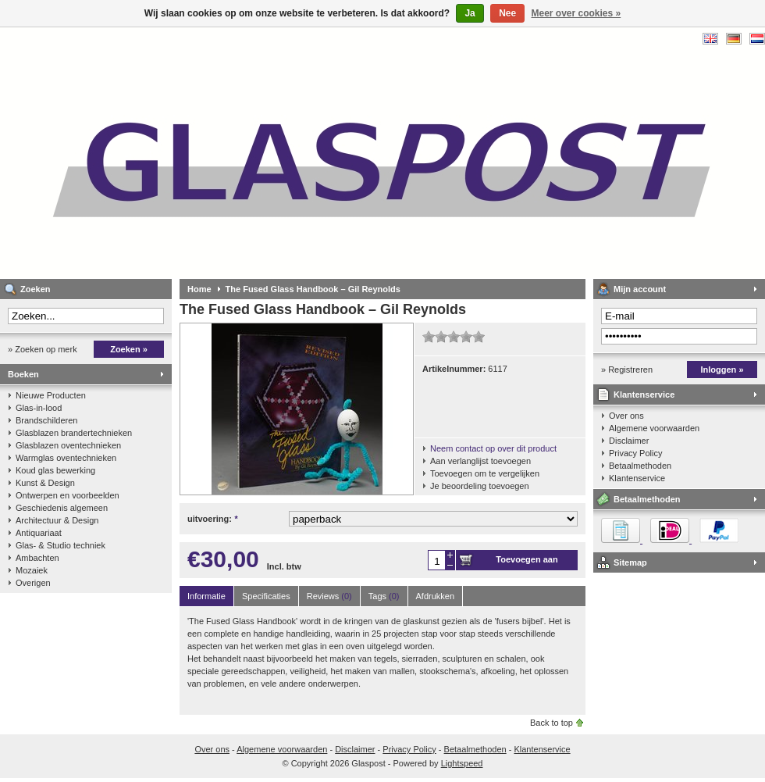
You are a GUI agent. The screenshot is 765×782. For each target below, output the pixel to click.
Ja (469, 13)
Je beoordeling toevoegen (479, 486)
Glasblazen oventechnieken (68, 445)
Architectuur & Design (57, 520)
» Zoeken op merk (42, 349)
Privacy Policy (635, 453)
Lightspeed (462, 763)
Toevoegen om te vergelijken (484, 473)
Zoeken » (129, 349)
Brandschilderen (47, 420)
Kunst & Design (45, 482)
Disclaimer (629, 440)
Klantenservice (644, 394)
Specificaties (266, 596)
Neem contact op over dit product (493, 448)
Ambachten (37, 557)
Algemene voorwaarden (654, 428)
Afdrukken (435, 596)
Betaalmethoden (640, 465)
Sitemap (630, 562)
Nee (507, 13)
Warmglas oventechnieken (66, 457)
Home (199, 289)
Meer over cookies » (576, 13)
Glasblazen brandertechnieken (74, 432)
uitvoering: (212, 518)
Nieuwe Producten (51, 395)
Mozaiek (32, 570)
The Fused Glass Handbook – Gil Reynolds (313, 289)
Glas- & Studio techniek (60, 545)
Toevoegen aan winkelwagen (526, 562)
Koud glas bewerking (55, 470)
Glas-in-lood (39, 407)
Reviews (329, 596)
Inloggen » (722, 369)
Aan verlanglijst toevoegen (480, 461)
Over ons (626, 415)
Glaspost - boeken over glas (207, 152)
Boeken (23, 374)
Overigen (33, 582)
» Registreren (627, 369)
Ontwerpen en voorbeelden (67, 495)
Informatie (206, 596)
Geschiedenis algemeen (62, 507)
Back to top (551, 722)
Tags (384, 596)
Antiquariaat (39, 532)
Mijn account (640, 289)
